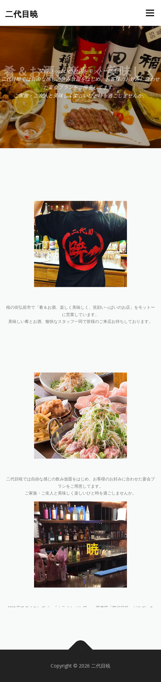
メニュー (150, 13)
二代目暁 (21, 13)
